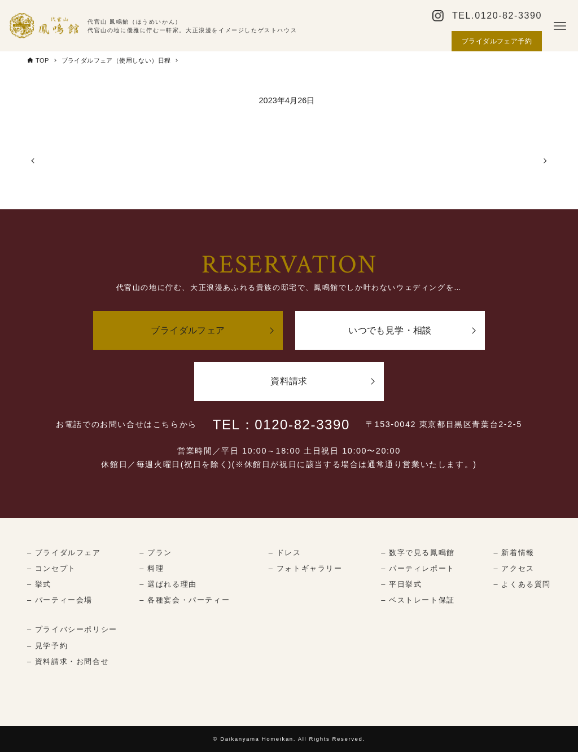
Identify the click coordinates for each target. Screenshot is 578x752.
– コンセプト (51, 568)
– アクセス (514, 568)
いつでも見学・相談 (390, 330)
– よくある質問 (522, 584)
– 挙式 (39, 584)
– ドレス (285, 552)
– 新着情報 (514, 552)
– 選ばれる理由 (167, 584)
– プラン (155, 552)
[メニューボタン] (560, 26)
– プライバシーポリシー (72, 629)
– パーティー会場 (60, 600)
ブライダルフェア (188, 330)
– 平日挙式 (401, 584)
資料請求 (289, 381)
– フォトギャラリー (306, 568)
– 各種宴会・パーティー (184, 600)
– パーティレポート (418, 568)
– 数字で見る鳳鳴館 (418, 552)
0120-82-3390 (508, 15)
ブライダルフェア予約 (497, 41)
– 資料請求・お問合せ (68, 661)
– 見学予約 (47, 645)
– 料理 (151, 568)
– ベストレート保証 (418, 600)
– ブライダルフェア (64, 552)
